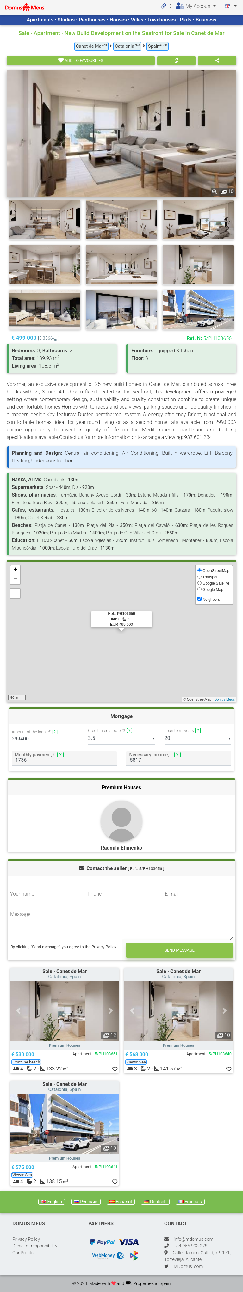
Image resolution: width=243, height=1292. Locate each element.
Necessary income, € (155, 754)
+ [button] (15, 570)
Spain (157, 46)
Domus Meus (224, 699)
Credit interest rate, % (110, 730)
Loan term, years (183, 730)
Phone (95, 894)
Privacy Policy (26, 1239)
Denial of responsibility (34, 1246)
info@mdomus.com (194, 1239)
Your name (22, 894)
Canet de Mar (91, 46)
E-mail (172, 894)
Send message (180, 950)
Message (20, 914)
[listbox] (121, 738)
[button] (18, 1011)
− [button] (15, 579)
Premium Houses (121, 787)
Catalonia (127, 46)
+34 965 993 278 (190, 1246)
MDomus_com (188, 1266)
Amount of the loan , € (35, 732)
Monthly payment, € (39, 754)
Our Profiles (23, 1253)
